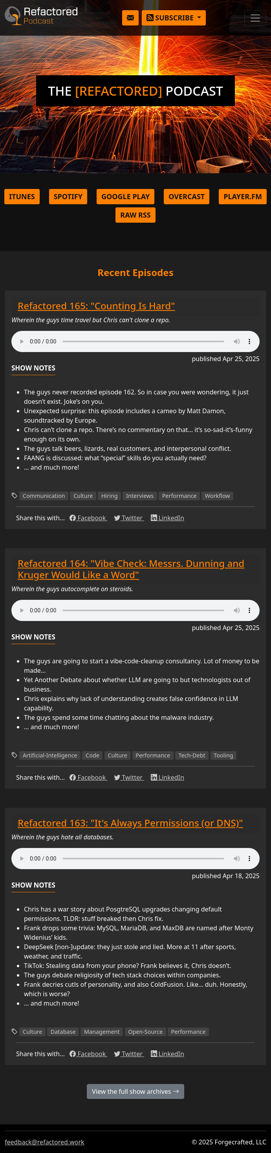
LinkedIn (167, 518)
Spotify (68, 196)
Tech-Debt (192, 755)
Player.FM (242, 196)
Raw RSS (135, 215)
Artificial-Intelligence (50, 755)
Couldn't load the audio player (135, 341)
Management (102, 1031)
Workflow (217, 495)
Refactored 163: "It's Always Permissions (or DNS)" (130, 822)
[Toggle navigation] (255, 18)
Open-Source (145, 1031)
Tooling (223, 755)
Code (92, 755)
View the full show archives (135, 1091)
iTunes (22, 196)
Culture (83, 495)
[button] (130, 17)
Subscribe (171, 17)
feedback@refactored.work (44, 1142)
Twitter (129, 518)
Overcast (186, 196)
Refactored (41, 18)
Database (63, 1031)
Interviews (140, 495)
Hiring (109, 495)
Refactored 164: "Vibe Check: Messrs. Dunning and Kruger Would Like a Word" (131, 569)
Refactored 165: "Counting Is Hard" (96, 305)
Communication (44, 495)
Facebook (88, 518)
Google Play (125, 196)
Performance (179, 495)
